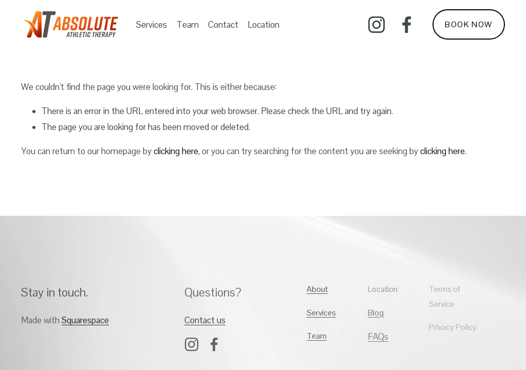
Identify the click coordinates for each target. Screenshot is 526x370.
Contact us (205, 320)
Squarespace (85, 320)
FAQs (378, 336)
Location (263, 24)
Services (151, 24)
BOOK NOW (469, 24)
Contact (223, 24)
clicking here (176, 151)
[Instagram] (376, 24)
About (317, 289)
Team (188, 24)
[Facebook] (407, 24)
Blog (376, 312)
